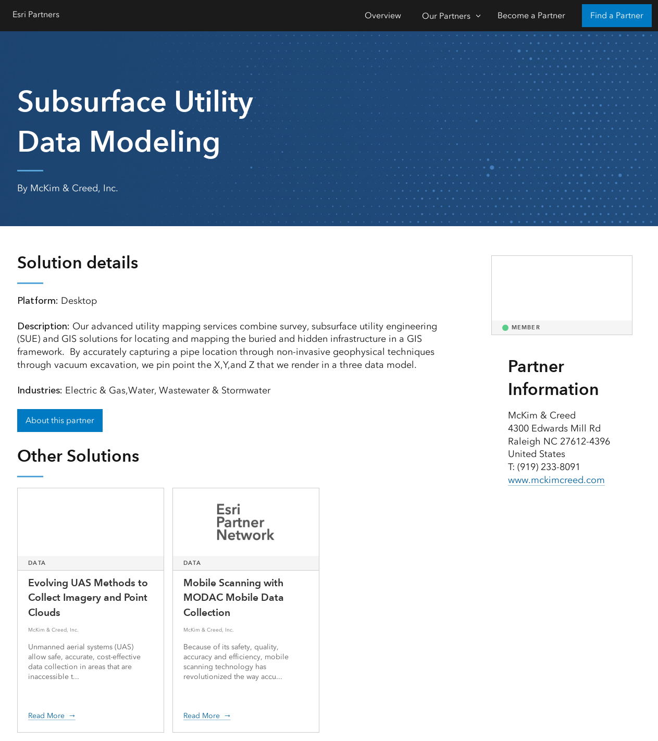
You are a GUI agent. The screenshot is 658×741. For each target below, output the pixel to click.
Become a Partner (531, 15)
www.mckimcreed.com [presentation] (556, 480)
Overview (383, 15)
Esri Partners (36, 14)
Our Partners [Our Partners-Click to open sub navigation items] (446, 16)
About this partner (60, 420)
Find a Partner (616, 15)
